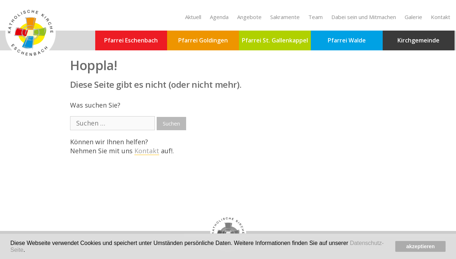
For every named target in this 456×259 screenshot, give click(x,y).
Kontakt (440, 17)
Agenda (219, 17)
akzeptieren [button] (420, 246)
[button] (28, 250)
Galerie (413, 17)
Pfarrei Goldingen (203, 40)
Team (315, 17)
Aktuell (193, 17)
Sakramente (285, 17)
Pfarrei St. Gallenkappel (275, 40)
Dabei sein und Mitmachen (363, 17)
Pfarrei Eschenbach (131, 40)
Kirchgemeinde (418, 40)
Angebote (249, 17)
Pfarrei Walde (347, 40)
